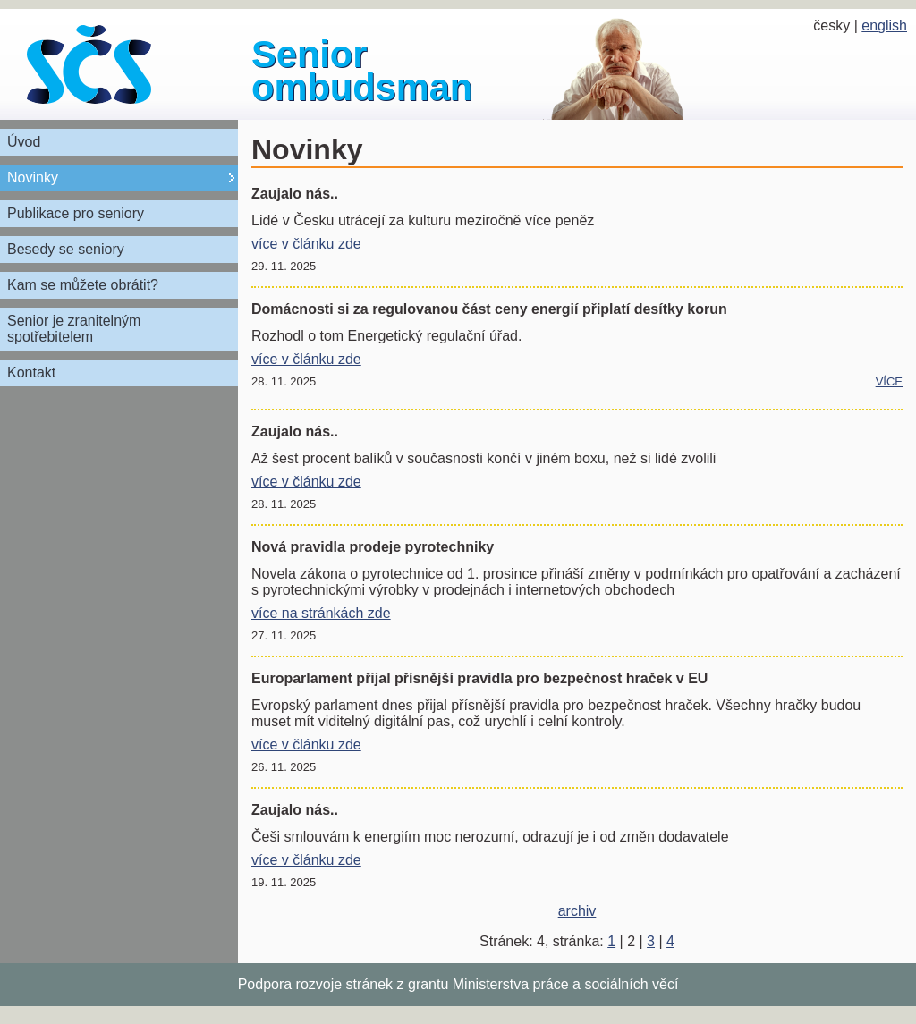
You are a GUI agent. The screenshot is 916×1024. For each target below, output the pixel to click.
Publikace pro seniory (75, 213)
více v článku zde (306, 243)
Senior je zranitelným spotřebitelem (73, 328)
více (889, 381)
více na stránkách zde (321, 613)
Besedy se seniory (65, 249)
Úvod (23, 141)
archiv (577, 910)
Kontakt (31, 372)
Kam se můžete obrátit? (82, 284)
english (884, 25)
